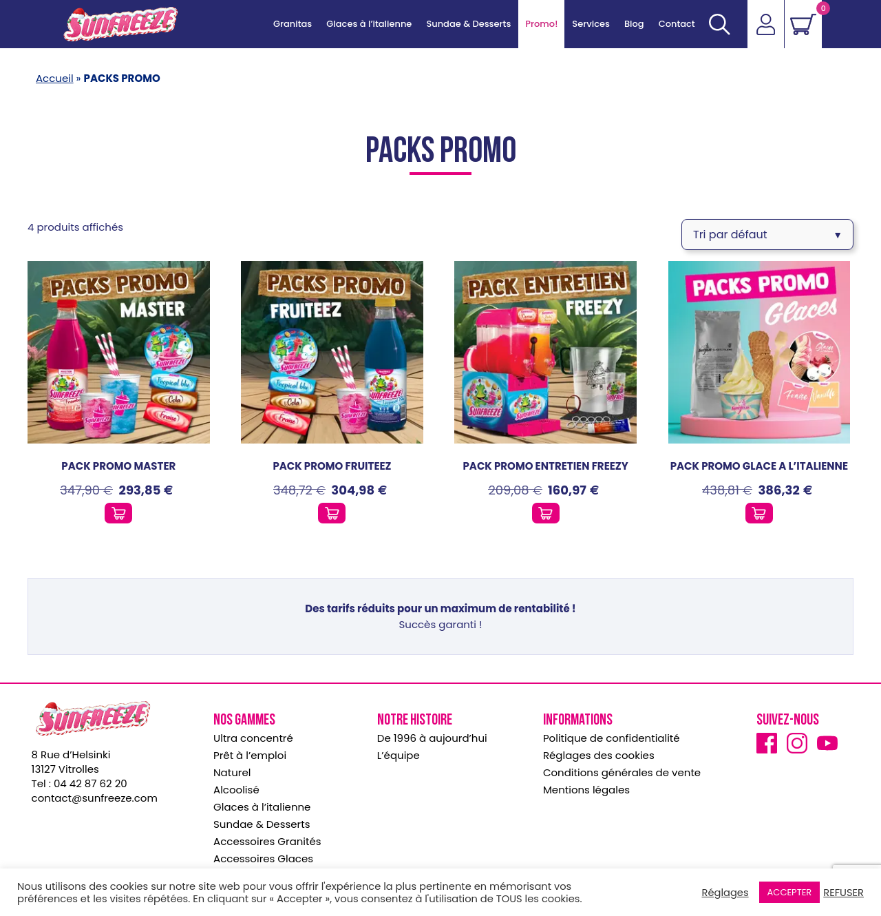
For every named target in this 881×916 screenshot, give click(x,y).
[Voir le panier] (803, 24)
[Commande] (767, 232)
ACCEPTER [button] (789, 892)
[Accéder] (765, 24)
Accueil (55, 78)
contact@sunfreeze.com (95, 794)
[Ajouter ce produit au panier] (118, 509)
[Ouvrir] (718, 24)
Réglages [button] (725, 892)
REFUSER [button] (843, 892)
